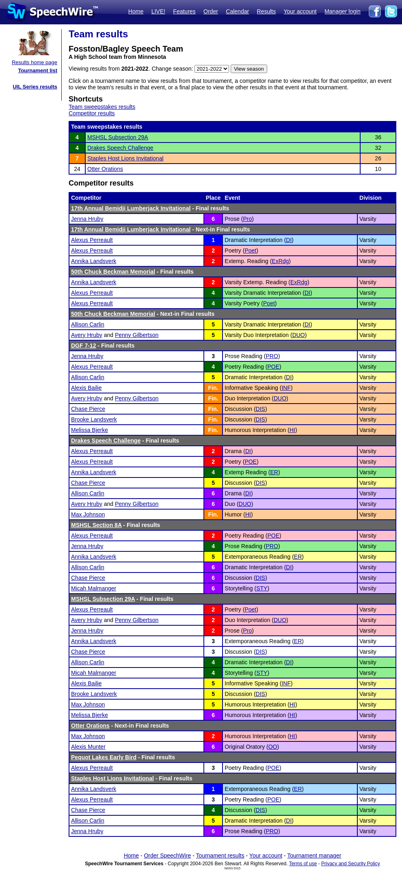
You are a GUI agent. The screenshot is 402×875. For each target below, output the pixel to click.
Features (184, 11)
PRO (272, 356)
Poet (250, 250)
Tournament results (220, 855)
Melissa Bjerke (89, 430)
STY (261, 588)
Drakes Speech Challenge (120, 148)
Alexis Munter (88, 746)
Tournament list (37, 70)
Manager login (342, 11)
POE (273, 366)
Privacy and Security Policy (350, 863)
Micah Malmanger (93, 588)
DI (289, 240)
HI (292, 430)
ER (274, 472)
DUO (298, 335)
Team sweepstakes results (102, 107)
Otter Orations (105, 169)
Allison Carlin (87, 324)
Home (135, 11)
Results (266, 11)
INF (286, 388)
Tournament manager (314, 855)
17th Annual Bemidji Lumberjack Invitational (130, 208)
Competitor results (92, 113)
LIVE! (158, 11)
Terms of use (303, 863)
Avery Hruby (86, 335)
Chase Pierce (88, 409)
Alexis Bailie (86, 388)
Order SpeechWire (167, 855)
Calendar (237, 11)
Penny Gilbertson (136, 335)
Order (210, 11)
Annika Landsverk (93, 261)
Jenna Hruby (87, 219)
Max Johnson (88, 514)
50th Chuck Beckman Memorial (113, 271)
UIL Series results (35, 87)
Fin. (213, 388)
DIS (260, 409)
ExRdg (280, 261)
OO (272, 746)
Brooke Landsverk (94, 419)
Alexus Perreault (92, 240)
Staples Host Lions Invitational (125, 158)
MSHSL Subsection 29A (117, 137)
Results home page (34, 62)
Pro (247, 219)
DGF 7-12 (83, 345)
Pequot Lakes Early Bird (103, 757)
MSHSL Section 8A (96, 525)
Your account (299, 11)
